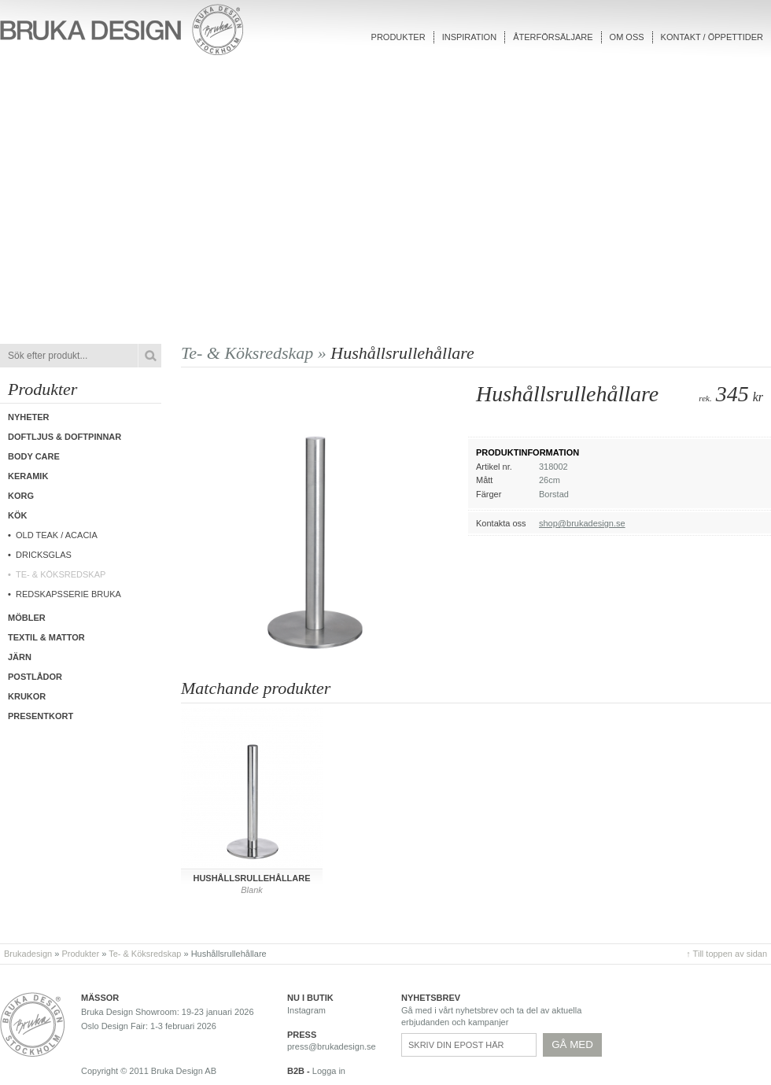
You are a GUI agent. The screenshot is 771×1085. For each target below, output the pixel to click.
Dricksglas (44, 554)
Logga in (328, 1071)
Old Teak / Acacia (57, 535)
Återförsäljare (552, 37)
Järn (19, 657)
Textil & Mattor (46, 637)
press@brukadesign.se (331, 1046)
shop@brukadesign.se (582, 523)
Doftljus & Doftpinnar (64, 436)
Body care (34, 456)
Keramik (28, 476)
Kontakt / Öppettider (712, 37)
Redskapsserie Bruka (68, 594)
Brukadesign (28, 953)
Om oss (627, 37)
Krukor (27, 696)
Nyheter (29, 417)
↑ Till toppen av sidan (726, 953)
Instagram (306, 1010)
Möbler (27, 617)
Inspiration (469, 37)
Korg (21, 495)
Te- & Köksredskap (60, 574)
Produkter (398, 37)
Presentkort (40, 716)
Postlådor (35, 676)
